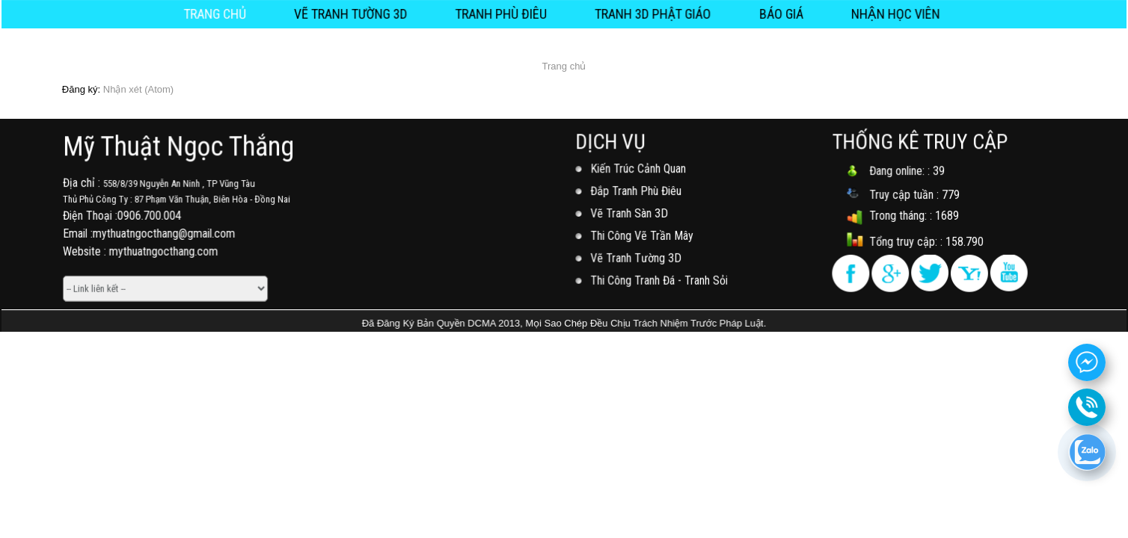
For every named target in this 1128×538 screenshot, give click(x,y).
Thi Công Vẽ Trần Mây (643, 235)
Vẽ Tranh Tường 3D (356, 13)
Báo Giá (774, 13)
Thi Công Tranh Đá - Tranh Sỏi (659, 278)
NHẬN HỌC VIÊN (886, 13)
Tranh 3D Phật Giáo (650, 13)
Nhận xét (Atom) (138, 89)
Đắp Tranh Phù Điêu (637, 191)
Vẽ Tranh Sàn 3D (631, 213)
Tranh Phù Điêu (503, 13)
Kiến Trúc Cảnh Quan (639, 169)
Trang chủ (224, 13)
